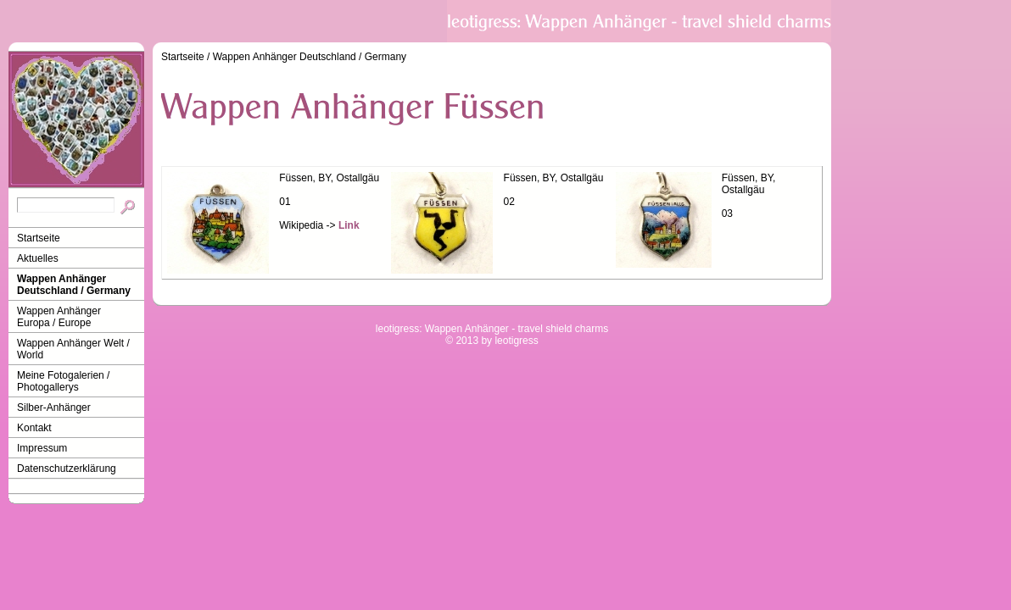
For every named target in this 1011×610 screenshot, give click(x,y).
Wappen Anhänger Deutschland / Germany (74, 285)
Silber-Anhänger (54, 407)
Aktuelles (38, 258)
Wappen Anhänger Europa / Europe (59, 317)
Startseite (38, 238)
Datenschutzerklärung (66, 468)
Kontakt (34, 428)
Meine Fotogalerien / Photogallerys (63, 381)
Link (349, 225)
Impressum (42, 448)
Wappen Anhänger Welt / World (73, 349)
